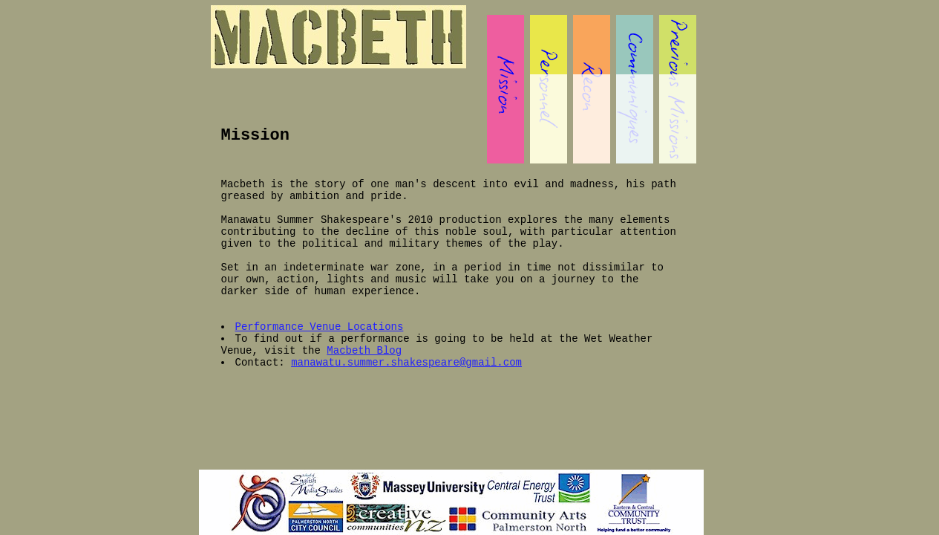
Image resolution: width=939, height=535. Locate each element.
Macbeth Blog (364, 351)
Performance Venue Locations (319, 327)
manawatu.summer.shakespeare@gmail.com (406, 363)
